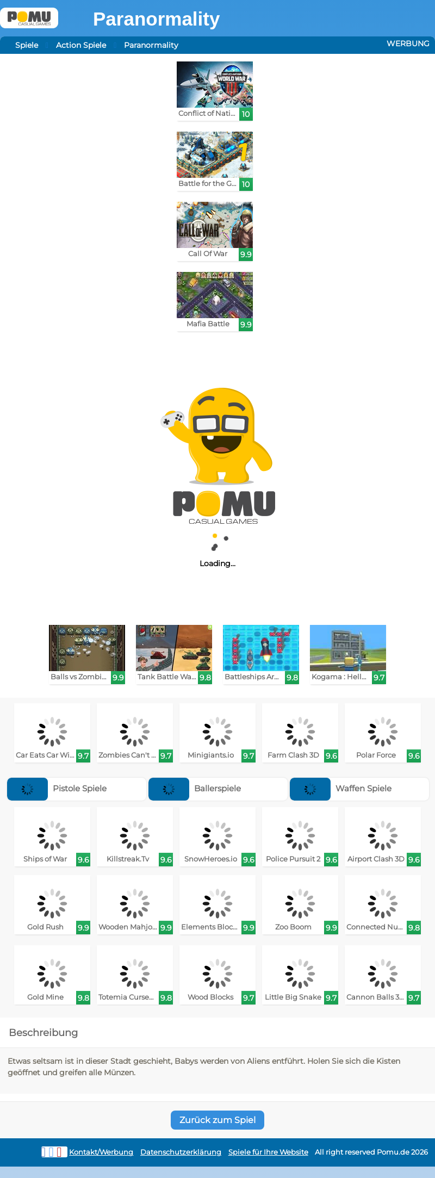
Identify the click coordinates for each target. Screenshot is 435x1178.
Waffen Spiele (340, 788)
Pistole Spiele (57, 788)
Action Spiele (81, 45)
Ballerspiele (194, 788)
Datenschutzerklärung (180, 1152)
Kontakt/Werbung (101, 1152)
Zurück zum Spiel (217, 1120)
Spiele (26, 45)
